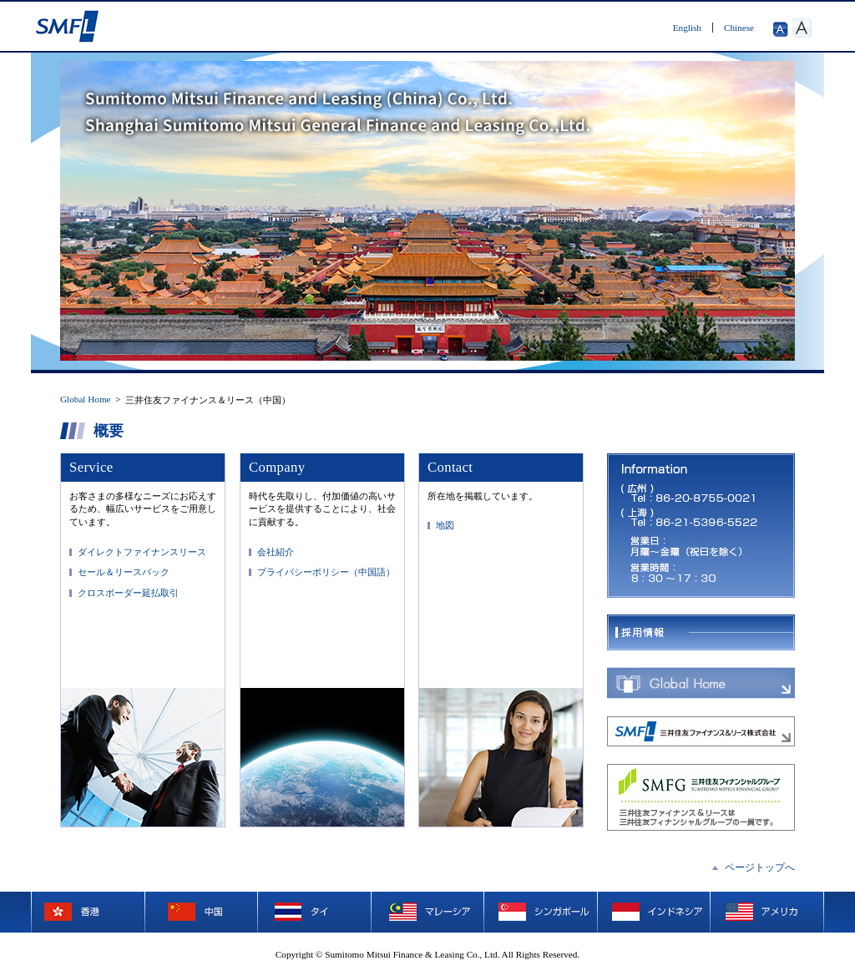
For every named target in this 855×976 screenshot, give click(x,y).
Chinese (739, 28)
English (687, 28)
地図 (445, 525)
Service (91, 467)
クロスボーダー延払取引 (128, 593)
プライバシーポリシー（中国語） (326, 572)
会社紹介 (275, 552)
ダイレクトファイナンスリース (142, 552)
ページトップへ (760, 867)
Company (277, 467)
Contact (450, 467)
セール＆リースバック (123, 572)
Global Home (85, 399)
